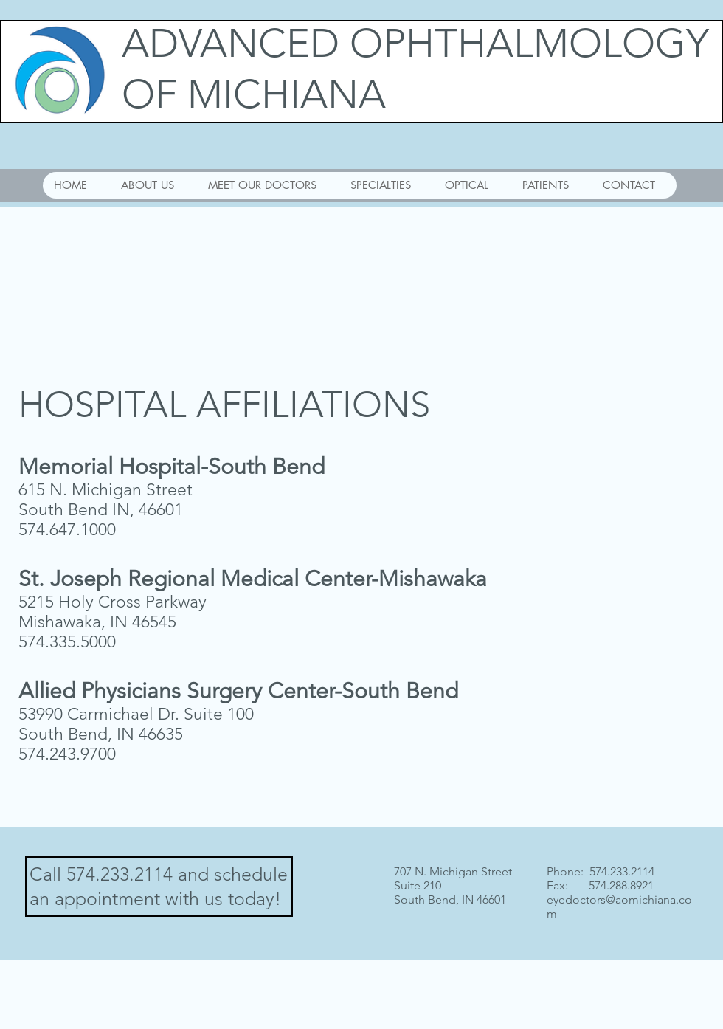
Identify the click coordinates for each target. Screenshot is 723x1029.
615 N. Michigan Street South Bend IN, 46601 (105, 500)
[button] (267, 185)
